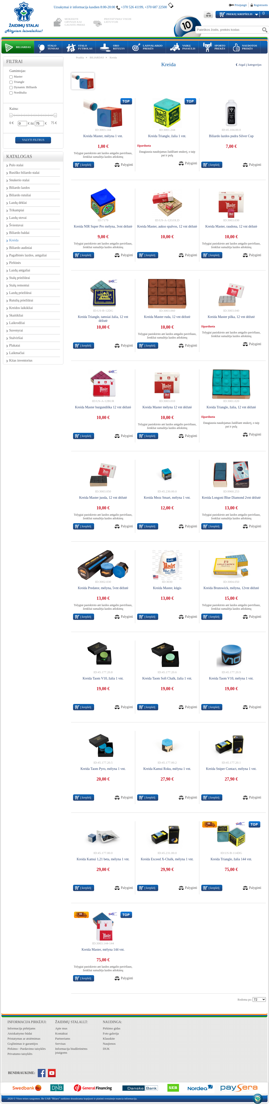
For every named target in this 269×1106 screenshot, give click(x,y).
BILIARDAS (97, 57)
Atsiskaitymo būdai (19, 1033)
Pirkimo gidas (111, 1028)
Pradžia (80, 57)
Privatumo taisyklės (19, 1054)
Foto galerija (111, 1033)
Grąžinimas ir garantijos (22, 1043)
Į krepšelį (85, 164)
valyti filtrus (33, 140)
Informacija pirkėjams (21, 1028)
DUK (106, 1049)
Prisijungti (241, 5)
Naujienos (109, 1043)
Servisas (60, 1043)
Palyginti (127, 164)
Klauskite (109, 1038)
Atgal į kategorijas (250, 64)
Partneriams (62, 1038)
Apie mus (61, 1028)
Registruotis (261, 5)
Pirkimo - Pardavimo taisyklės (26, 1049)
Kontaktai (61, 1033)
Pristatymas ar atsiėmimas (23, 1038)
